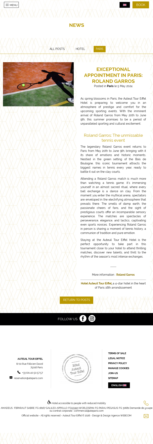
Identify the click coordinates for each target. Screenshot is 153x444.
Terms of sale (117, 353)
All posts (57, 48)
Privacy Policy (117, 363)
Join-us (113, 373)
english (119, 385)
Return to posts (76, 300)
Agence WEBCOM (121, 415)
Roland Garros (125, 274)
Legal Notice (116, 358)
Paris (99, 48)
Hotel (80, 48)
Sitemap (113, 378)
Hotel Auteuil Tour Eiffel (96, 283)
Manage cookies (118, 368)
